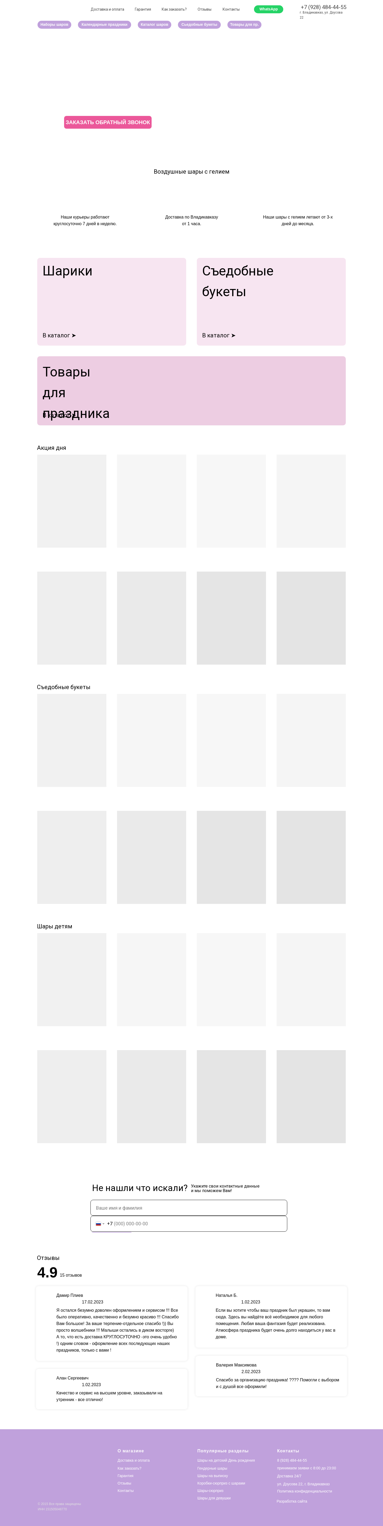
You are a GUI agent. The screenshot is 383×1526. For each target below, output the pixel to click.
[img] (191, 390)
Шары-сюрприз (210, 1491)
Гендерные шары (212, 1468)
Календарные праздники (104, 24)
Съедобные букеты (63, 687)
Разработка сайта (292, 1501)
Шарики (68, 271)
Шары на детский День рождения (226, 1460)
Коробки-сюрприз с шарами (221, 1483)
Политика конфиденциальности (304, 1491)
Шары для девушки (214, 1498)
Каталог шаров (154, 24)
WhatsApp (268, 9)
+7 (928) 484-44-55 (323, 7)
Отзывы (204, 9)
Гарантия (143, 9)
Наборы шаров (54, 24)
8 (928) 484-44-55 (292, 1460)
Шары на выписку (212, 1476)
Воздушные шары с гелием (192, 171)
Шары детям (54, 926)
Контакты (231, 9)
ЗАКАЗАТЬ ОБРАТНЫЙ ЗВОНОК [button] (108, 122)
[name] (188, 1208)
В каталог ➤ (59, 335)
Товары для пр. (244, 24)
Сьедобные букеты (199, 24)
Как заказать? (174, 9)
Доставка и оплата (107, 9)
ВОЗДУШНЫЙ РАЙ (115, 83)
